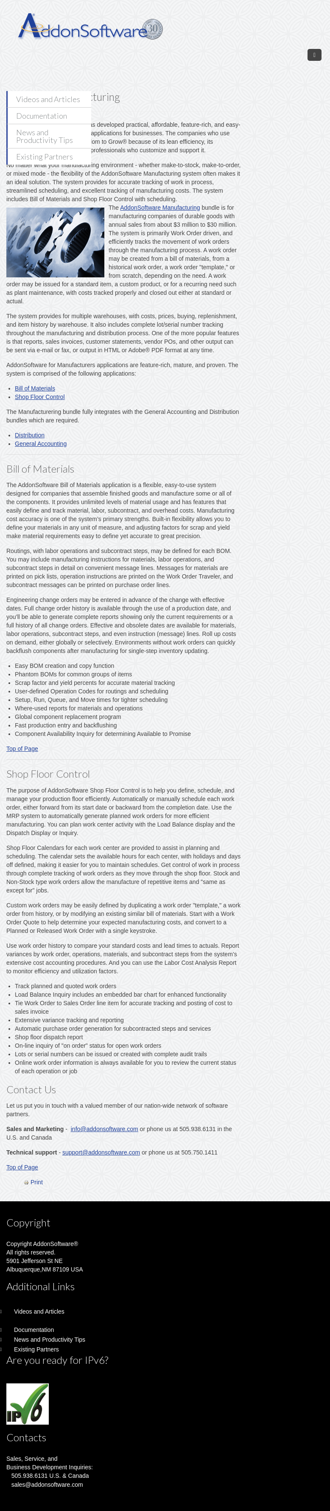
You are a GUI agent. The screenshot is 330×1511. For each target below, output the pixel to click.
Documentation (41, 115)
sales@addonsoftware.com (47, 1484)
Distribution (30, 435)
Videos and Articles (48, 99)
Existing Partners (44, 156)
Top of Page (22, 748)
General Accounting (41, 443)
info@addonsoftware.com (104, 1129)
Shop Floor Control (40, 396)
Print (33, 1182)
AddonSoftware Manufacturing (160, 207)
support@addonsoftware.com (101, 1152)
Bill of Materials (35, 388)
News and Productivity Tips (44, 136)
